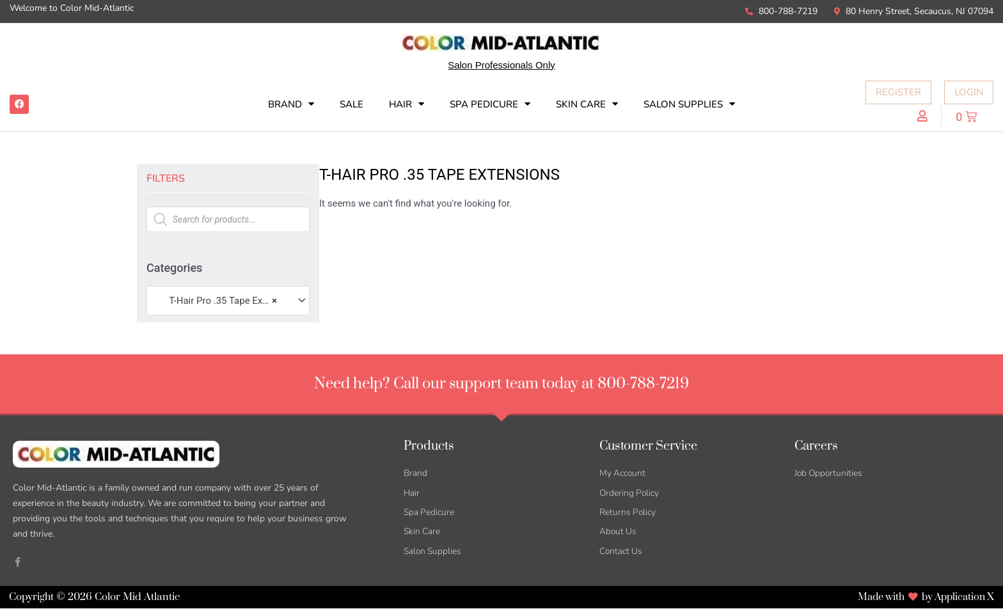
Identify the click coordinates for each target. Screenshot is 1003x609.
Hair (406, 104)
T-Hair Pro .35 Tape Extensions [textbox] (222, 300)
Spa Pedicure (490, 104)
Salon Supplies (689, 104)
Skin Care (587, 104)
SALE (351, 104)
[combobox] (228, 300)
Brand (291, 104)
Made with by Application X (921, 597)
